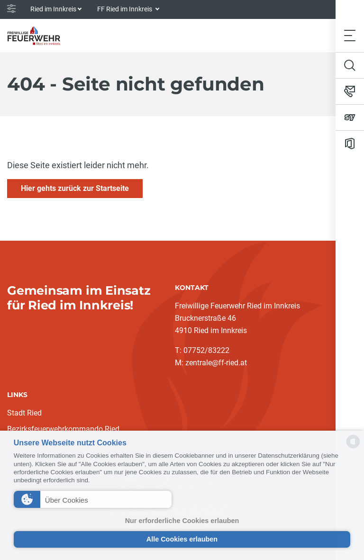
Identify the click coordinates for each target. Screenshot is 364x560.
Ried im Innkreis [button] (53, 9)
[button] (93, 499)
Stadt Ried (24, 412)
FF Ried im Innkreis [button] (125, 9)
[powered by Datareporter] (353, 447)
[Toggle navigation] (350, 35)
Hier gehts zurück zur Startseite (75, 188)
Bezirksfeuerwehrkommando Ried (63, 429)
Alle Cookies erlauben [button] (182, 539)
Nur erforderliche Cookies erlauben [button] (182, 520)
